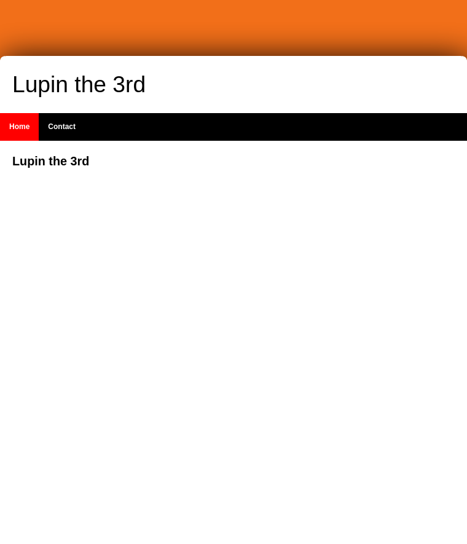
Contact (62, 126)
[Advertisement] (381, 337)
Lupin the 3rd (79, 84)
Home (19, 126)
